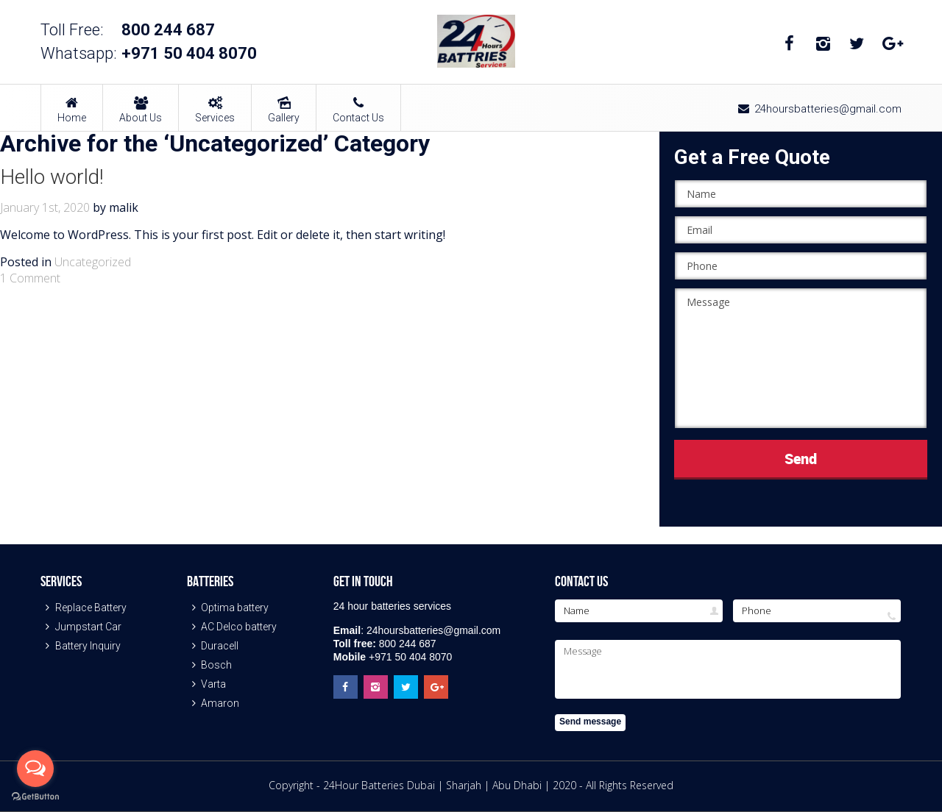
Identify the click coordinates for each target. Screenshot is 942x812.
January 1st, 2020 (45, 207)
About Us (140, 104)
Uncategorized (92, 262)
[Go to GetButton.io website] (35, 797)
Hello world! (52, 177)
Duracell (213, 646)
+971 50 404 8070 (189, 53)
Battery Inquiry (80, 646)
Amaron (213, 703)
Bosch (210, 665)
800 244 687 (168, 30)
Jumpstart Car (80, 627)
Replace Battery (83, 607)
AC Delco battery (232, 627)
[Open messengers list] (35, 768)
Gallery (284, 104)
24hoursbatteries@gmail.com (819, 108)
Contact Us (358, 104)
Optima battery (228, 607)
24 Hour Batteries (476, 41)
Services (215, 104)
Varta (207, 684)
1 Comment (30, 278)
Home (71, 104)
